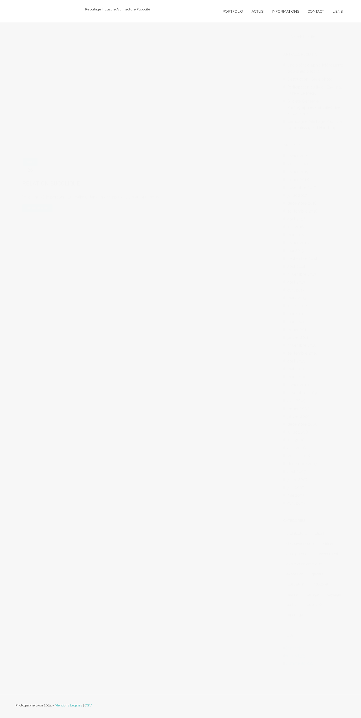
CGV (88, 705)
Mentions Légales (68, 705)
